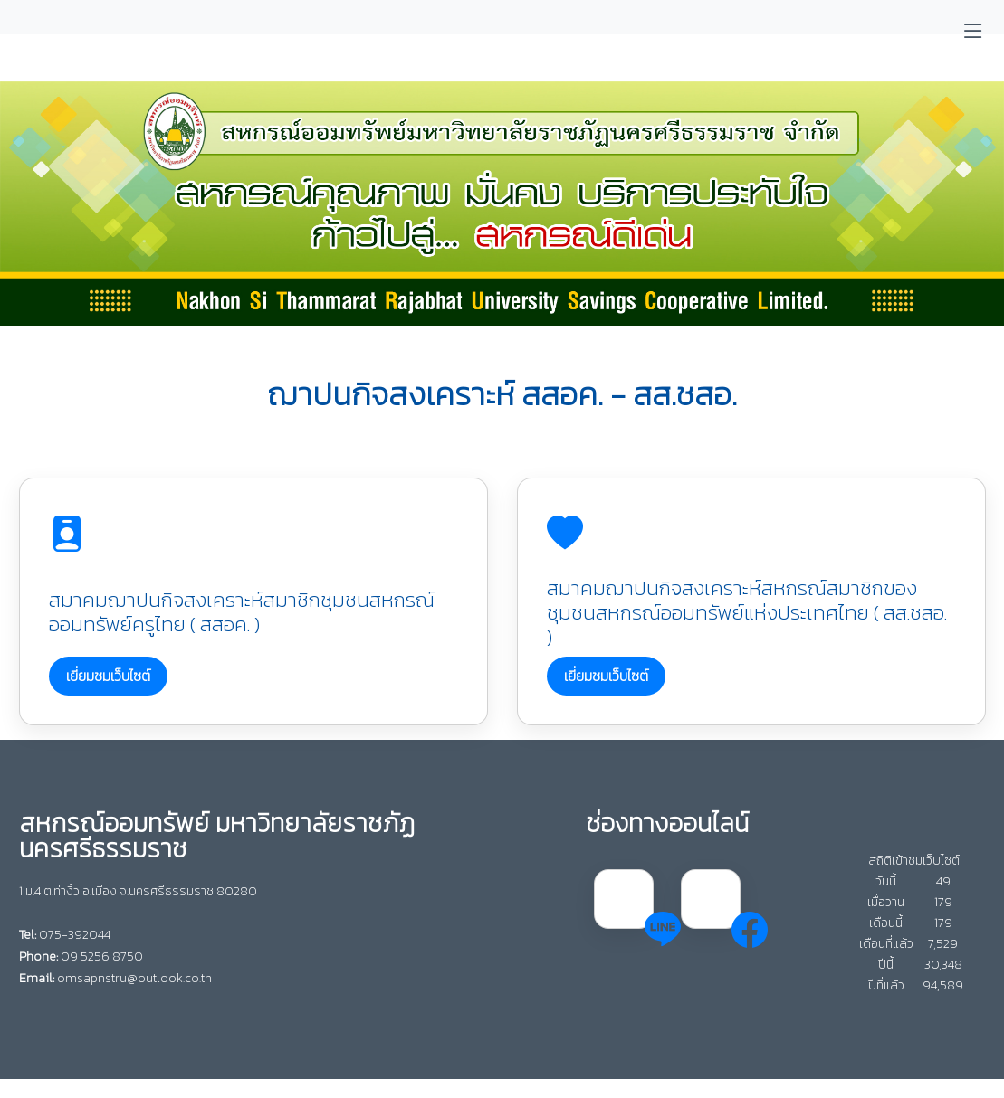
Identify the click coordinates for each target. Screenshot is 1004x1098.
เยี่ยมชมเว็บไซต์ (108, 675)
